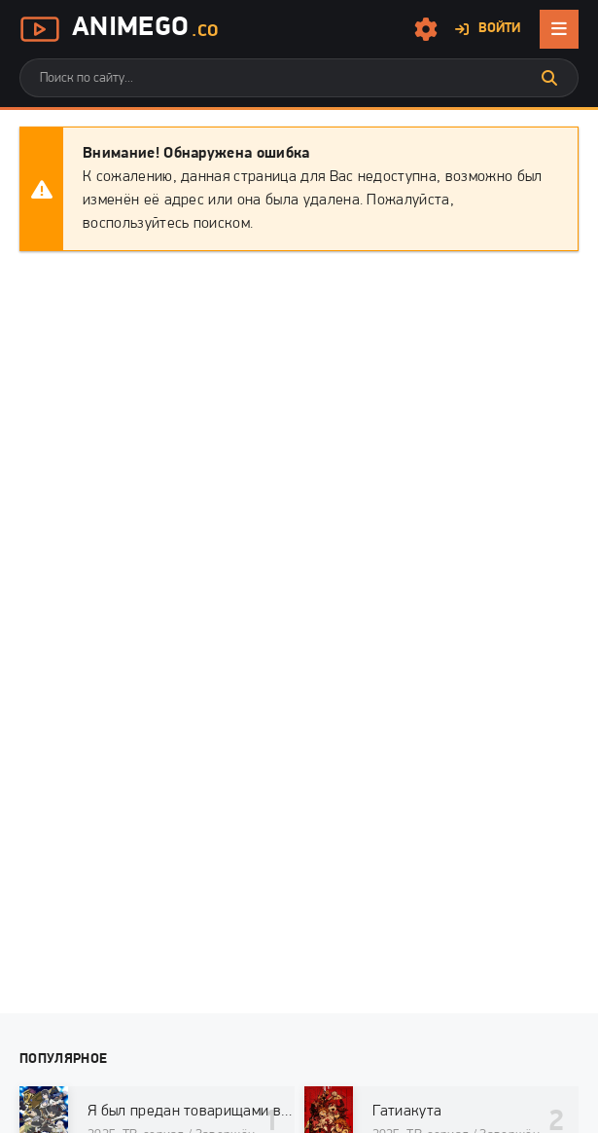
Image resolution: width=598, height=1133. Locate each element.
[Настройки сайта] (425, 29)
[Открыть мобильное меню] (559, 29)
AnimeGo (118, 29)
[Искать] (549, 77)
